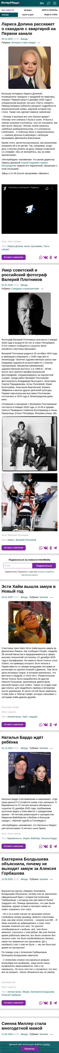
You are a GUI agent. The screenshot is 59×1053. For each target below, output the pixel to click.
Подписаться (44, 565)
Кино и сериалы (49, 10)
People (15, 707)
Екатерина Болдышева (42, 992)
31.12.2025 (7, 748)
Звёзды (5, 15)
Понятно (29, 1048)
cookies (46, 1044)
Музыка (27, 10)
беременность (14, 838)
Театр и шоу (28, 15)
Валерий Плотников (26, 540)
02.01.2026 (7, 285)
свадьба (33, 716)
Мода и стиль (50, 15)
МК (13, 982)
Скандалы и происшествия (25, 288)
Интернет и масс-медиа (23, 42)
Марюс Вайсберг (31, 838)
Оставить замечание (13, 257)
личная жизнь (14, 716)
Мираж (25, 992)
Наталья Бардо (49, 838)
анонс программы (33, 246)
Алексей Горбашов (11, 995)
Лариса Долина (15, 246)
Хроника (43, 597)
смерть (10, 540)
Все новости (8, 10)
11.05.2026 (7, 1034)
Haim (25, 716)
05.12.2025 (7, 39)
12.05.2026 (7, 879)
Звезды (24, 39)
